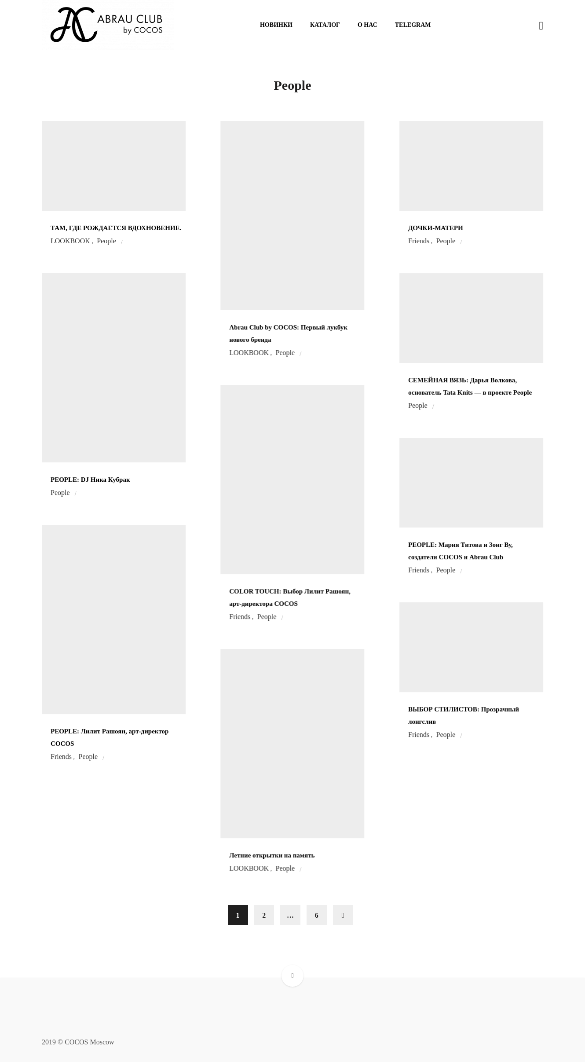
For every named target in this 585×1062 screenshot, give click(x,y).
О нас (367, 25)
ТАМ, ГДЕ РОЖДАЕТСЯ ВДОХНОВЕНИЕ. (116, 227)
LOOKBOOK (70, 241)
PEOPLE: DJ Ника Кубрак (90, 479)
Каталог (325, 25)
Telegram (413, 25)
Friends (418, 241)
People (106, 241)
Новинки (276, 25)
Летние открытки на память (271, 855)
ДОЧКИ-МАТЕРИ (435, 227)
